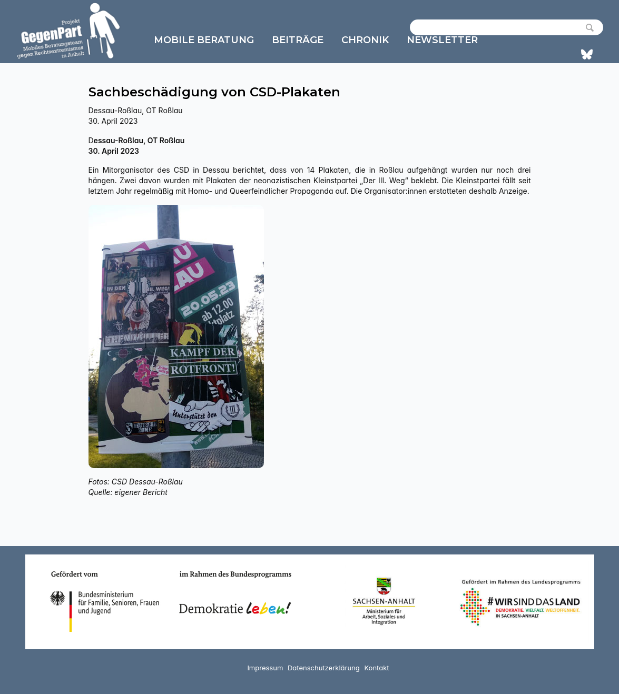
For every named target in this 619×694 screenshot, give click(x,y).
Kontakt (376, 667)
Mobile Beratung (204, 40)
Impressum (265, 667)
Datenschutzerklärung (324, 667)
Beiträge (297, 40)
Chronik (365, 40)
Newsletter (442, 40)
